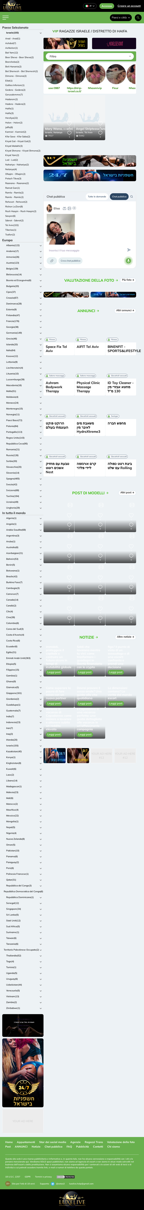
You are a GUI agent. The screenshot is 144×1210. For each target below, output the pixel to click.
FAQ (69, 1146)
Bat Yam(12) (11, 52)
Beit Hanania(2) (13, 66)
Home (9, 1142)
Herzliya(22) (11, 117)
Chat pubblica (119, 196)
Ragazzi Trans (94, 1142)
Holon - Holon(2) (13, 122)
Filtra (53, 56)
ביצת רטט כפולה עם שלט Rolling (120, 466)
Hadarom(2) (11, 99)
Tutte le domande (97, 196)
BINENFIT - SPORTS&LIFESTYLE (124, 349)
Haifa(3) (9, 113)
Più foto (128, 279)
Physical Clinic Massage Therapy (88, 387)
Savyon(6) (10, 215)
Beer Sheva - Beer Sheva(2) (19, 57)
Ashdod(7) (10, 43)
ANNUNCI (21, 1146)
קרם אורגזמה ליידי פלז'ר (86, 466)
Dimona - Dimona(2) (16, 76)
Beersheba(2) (12, 61)
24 (97, 129)
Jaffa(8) (9, 127)
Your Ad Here (23, 1121)
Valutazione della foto (121, 1142)
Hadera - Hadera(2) (15, 104)
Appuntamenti (26, 1142)
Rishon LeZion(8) (14, 206)
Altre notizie (125, 636)
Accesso (107, 6)
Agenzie (75, 1142)
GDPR (28, 1176)
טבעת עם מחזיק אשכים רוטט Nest (57, 468)
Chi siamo (113, 1146)
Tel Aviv (88, 132)
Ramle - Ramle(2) (14, 197)
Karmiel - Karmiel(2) (15, 131)
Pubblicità (82, 1146)
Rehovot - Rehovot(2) (16, 201)
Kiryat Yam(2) (12, 155)
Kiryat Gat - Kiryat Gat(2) (18, 141)
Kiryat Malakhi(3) (14, 146)
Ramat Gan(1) (12, 187)
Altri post (127, 492)
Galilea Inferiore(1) (15, 85)
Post (8, 1146)
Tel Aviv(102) (12, 225)
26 (59, 129)
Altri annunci (125, 310)
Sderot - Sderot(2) (14, 220)
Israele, (49, 132)
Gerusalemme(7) (14, 94)
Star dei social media (52, 1142)
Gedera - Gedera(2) (15, 89)
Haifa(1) (9, 108)
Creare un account (129, 6)
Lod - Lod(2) (11, 159)
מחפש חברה (117, 423)
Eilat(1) (9, 80)
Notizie (36, 1146)
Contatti (98, 1146)
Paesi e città (121, 17)
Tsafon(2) (10, 234)
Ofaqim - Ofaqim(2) (15, 174)
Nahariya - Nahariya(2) (17, 164)
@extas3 (58, 1184)
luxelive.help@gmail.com (81, 1183)
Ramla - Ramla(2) (14, 192)
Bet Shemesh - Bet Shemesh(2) (21, 71)
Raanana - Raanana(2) (17, 183)
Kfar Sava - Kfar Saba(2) (17, 136)
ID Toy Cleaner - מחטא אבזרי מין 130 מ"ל (121, 387)
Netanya (57, 132)
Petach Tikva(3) (13, 178)
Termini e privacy (43, 1176)
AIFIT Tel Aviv (88, 347)
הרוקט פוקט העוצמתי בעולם (57, 425)
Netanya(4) (11, 169)
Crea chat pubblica (70, 260)
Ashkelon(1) (11, 47)
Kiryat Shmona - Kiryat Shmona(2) (22, 150)
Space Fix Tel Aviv (56, 349)
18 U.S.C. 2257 (12, 1176)
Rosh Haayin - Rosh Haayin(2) (20, 211)
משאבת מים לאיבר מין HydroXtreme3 (88, 427)
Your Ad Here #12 (101, 755)
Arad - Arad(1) (12, 38)
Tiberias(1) (10, 229)
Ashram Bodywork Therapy (54, 387)
